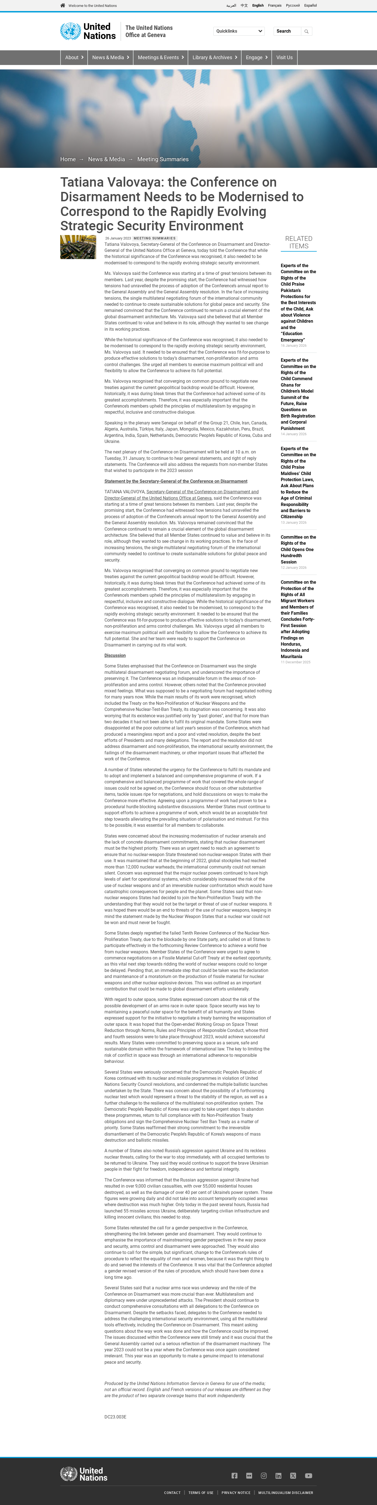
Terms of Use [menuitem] (201, 1492)
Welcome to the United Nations (93, 6)
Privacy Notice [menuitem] (236, 1492)
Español (310, 5)
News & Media (108, 57)
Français (275, 5)
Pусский (293, 5)
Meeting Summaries (163, 159)
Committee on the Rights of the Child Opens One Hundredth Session (298, 549)
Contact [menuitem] (172, 1492)
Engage (254, 57)
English (258, 5)
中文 (244, 5)
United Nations (99, 31)
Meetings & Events (158, 57)
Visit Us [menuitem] (284, 57)
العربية (231, 5)
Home (68, 159)
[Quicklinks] (239, 31)
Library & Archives (212, 57)
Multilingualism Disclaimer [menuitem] (285, 1492)
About (71, 57)
